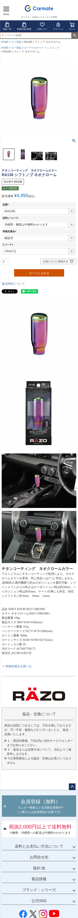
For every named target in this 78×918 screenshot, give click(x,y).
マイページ (58, 26)
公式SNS (39, 901)
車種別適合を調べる (18, 666)
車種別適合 (9, 231)
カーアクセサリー (34, 47)
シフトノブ (53, 47)
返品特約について (13, 283)
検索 (74, 35)
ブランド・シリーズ (39, 890)
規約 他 (39, 868)
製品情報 (39, 879)
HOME (5, 41)
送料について (11, 218)
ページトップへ (72, 786)
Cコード (8, 244)
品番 (6, 204)
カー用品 (16, 41)
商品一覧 (7, 26)
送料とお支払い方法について (39, 846)
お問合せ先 (39, 857)
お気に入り (42, 26)
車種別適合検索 (24, 26)
